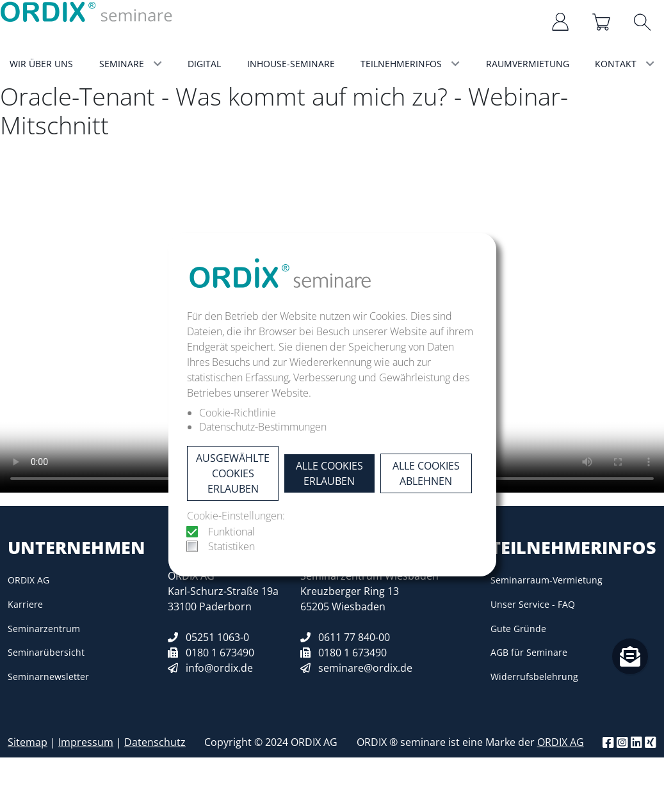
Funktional (231, 532)
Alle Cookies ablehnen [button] (426, 473)
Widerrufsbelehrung (534, 676)
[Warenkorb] (602, 22)
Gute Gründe (518, 628)
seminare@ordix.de (365, 668)
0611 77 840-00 (354, 637)
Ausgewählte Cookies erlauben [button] (233, 473)
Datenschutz (155, 742)
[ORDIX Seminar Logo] (87, 11)
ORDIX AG (28, 580)
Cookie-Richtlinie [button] (237, 413)
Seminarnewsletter (48, 676)
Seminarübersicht (46, 652)
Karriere (25, 604)
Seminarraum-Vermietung (546, 580)
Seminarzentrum (44, 628)
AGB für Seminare (528, 652)
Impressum (85, 742)
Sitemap (27, 742)
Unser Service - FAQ (532, 604)
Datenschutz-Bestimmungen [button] (263, 427)
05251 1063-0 (217, 637)
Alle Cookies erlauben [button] (329, 473)
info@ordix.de (219, 668)
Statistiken (231, 546)
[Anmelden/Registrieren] (561, 22)
